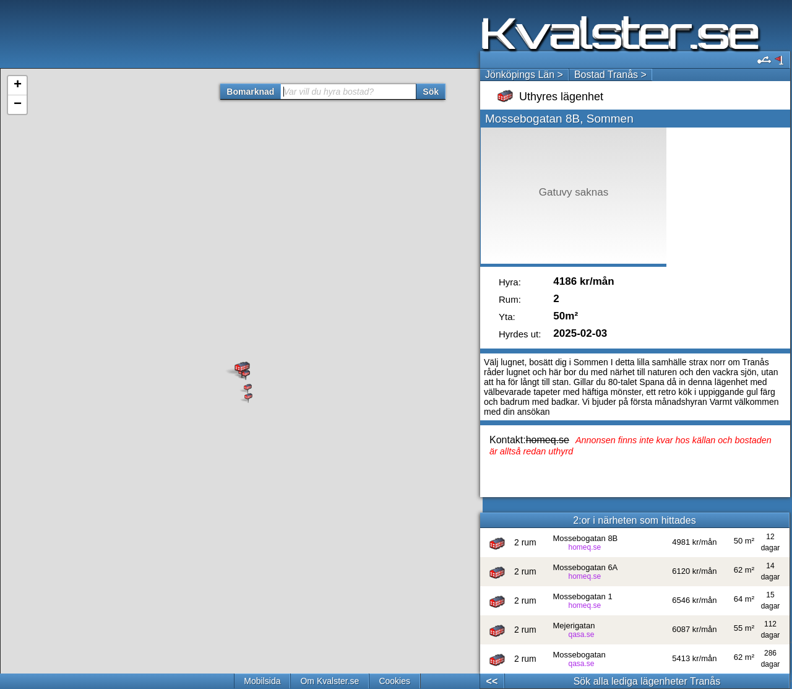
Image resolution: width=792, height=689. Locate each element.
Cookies (394, 681)
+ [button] (18, 85)
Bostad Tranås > (610, 74)
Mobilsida (262, 681)
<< (492, 681)
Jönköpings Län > (524, 74)
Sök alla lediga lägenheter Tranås (647, 681)
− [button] (18, 104)
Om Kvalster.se (329, 681)
